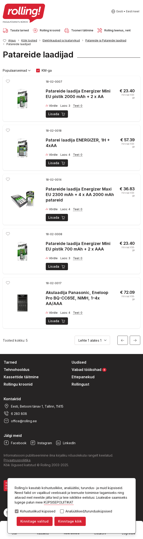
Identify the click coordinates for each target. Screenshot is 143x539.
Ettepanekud (83, 377)
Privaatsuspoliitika (17, 460)
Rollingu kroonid (18, 384)
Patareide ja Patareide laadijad (105, 40)
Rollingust (80, 384)
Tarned (10, 362)
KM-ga (47, 70)
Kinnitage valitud (34, 521)
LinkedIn (66, 443)
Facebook (15, 443)
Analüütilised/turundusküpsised (88, 511)
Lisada (57, 114)
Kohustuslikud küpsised (37, 511)
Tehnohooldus (17, 369)
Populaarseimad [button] (17, 70)
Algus (12, 40)
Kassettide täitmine (21, 377)
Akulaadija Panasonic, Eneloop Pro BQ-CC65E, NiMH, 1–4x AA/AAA (77, 298)
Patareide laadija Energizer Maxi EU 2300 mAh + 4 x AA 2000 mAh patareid (80, 194)
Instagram (41, 443)
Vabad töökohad (89, 369)
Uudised (79, 362)
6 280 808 (15, 413)
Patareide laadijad (18, 44)
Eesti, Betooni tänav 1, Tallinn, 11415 (33, 406)
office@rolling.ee (20, 421)
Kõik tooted (29, 40)
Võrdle (52, 106)
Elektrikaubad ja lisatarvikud (61, 40)
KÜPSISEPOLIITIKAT (58, 502)
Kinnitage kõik (70, 521)
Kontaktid (12, 399)
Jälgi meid (13, 435)
